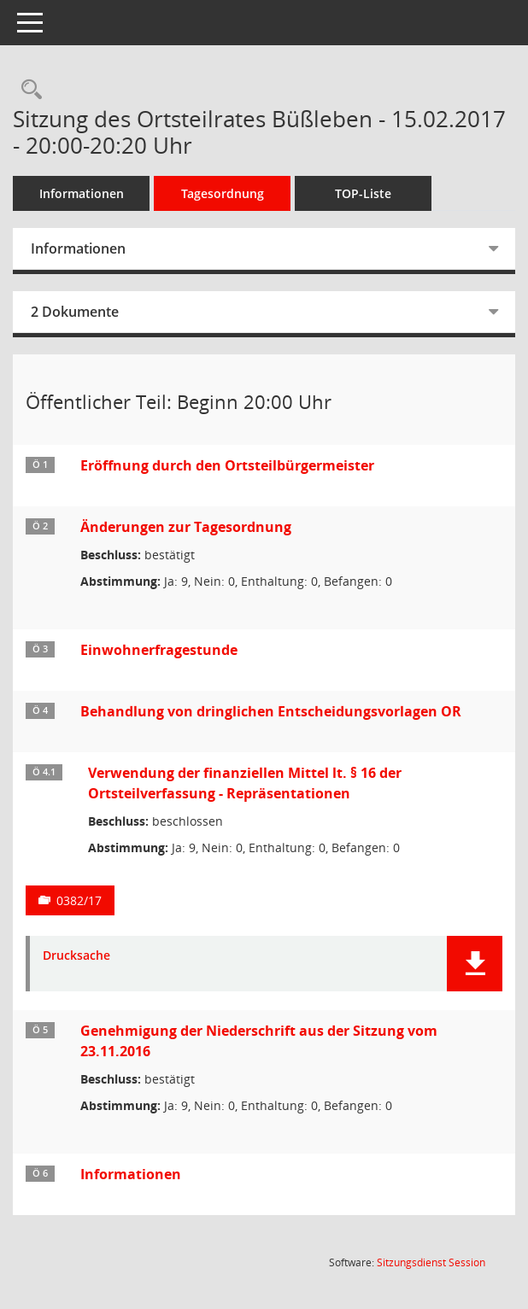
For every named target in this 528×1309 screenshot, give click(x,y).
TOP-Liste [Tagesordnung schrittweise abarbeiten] (363, 193)
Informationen (81, 193)
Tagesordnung (222, 193)
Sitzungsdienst (431, 1262)
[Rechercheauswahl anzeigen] (27, 90)
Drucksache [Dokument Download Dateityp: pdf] (76, 956)
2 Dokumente (75, 311)
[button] (474, 963)
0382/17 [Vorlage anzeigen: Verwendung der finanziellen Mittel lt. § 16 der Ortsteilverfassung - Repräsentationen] (79, 900)
